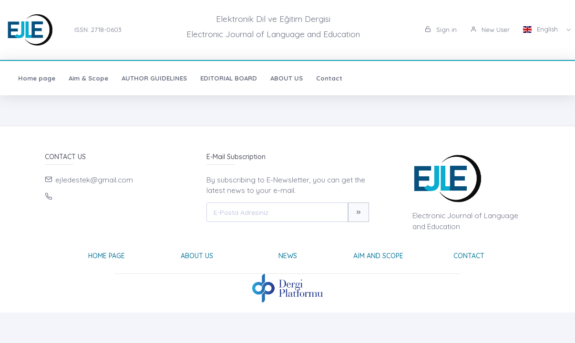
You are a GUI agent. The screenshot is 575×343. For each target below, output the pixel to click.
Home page (36, 78)
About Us (197, 256)
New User (490, 29)
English (541, 29)
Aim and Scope (378, 256)
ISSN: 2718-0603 (98, 29)
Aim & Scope (88, 78)
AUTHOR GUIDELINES (154, 78)
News (287, 256)
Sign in (441, 29)
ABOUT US (286, 78)
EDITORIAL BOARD (228, 78)
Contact (329, 78)
